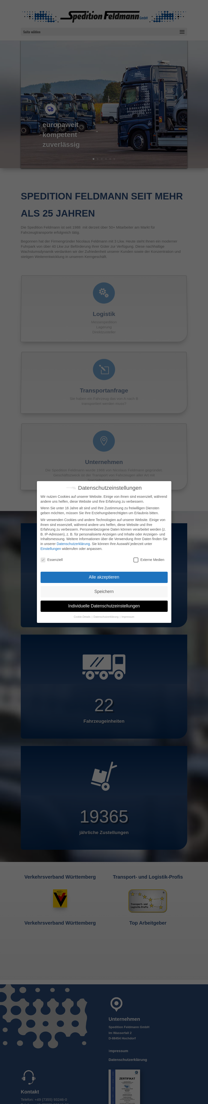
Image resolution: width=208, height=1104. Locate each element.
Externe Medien (148, 560)
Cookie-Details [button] (82, 616)
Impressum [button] (127, 616)
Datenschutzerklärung (73, 544)
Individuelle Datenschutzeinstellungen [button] (104, 606)
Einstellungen (51, 549)
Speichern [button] (104, 591)
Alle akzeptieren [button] (104, 577)
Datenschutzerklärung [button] (106, 616)
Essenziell (52, 560)
